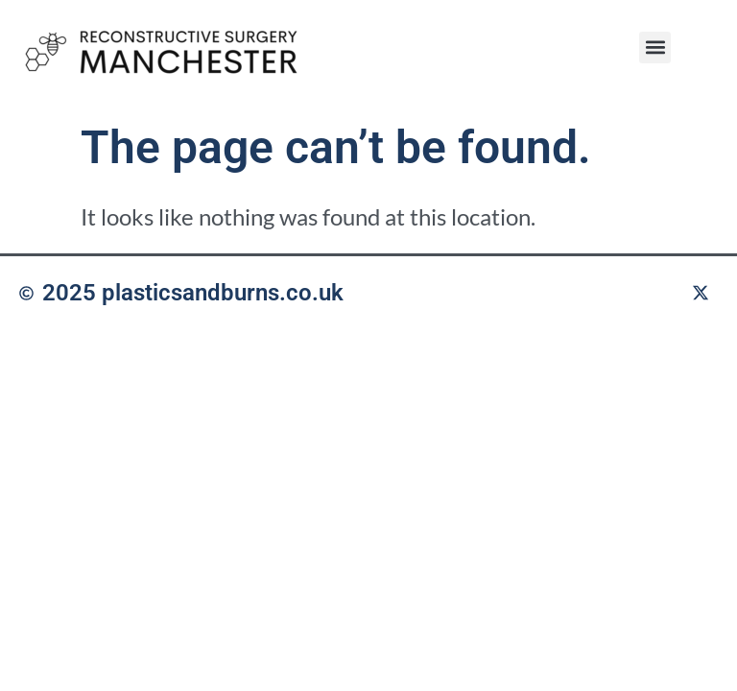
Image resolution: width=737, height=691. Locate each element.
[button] (655, 47)
